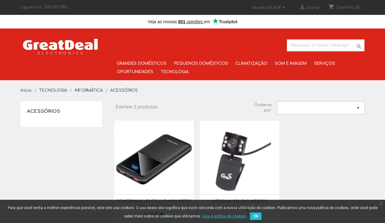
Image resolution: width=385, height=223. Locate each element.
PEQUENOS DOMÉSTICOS (201, 63)
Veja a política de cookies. (224, 216)
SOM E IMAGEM (291, 63)
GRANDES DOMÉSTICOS (142, 63)
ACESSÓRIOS (43, 111)
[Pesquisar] (325, 45)
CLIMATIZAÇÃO (251, 63)
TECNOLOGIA (175, 72)
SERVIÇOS (324, 63)
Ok (255, 216)
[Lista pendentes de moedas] (278, 8)
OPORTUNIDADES (135, 72)
